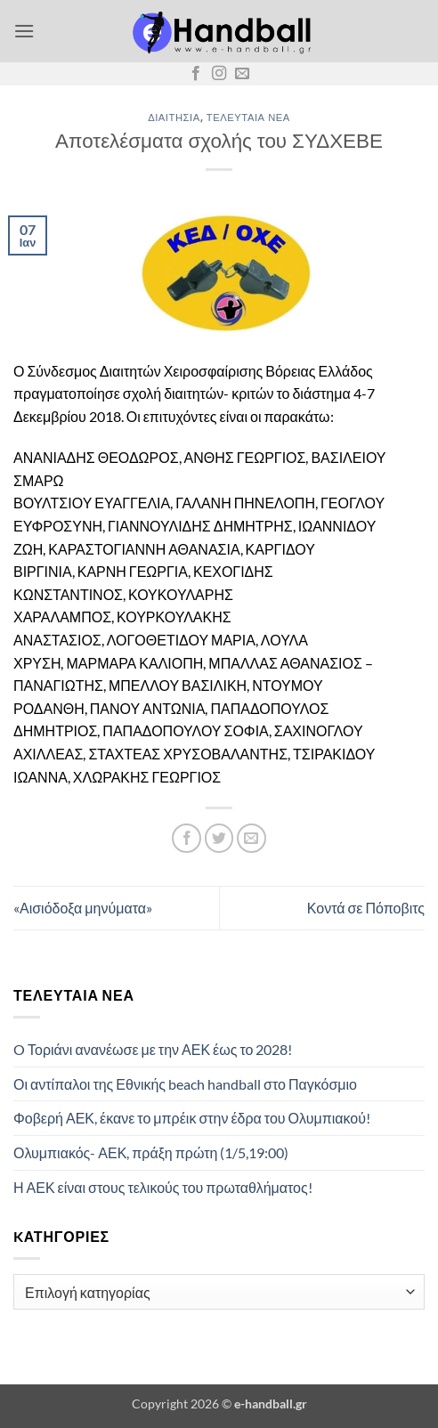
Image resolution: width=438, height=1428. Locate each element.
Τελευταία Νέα (248, 117)
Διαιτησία (174, 117)
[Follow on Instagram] (219, 74)
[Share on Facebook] (186, 838)
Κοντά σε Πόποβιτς (366, 907)
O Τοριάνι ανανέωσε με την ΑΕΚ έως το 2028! (152, 1049)
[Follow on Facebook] (196, 74)
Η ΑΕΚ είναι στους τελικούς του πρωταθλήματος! (162, 1187)
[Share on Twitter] (219, 838)
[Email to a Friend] (251, 838)
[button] (24, 31)
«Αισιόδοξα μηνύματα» (82, 907)
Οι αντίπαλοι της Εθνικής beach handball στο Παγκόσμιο (185, 1083)
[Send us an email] (242, 74)
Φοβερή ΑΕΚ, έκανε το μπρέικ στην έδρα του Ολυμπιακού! (191, 1117)
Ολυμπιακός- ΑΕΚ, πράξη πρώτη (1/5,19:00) (150, 1152)
